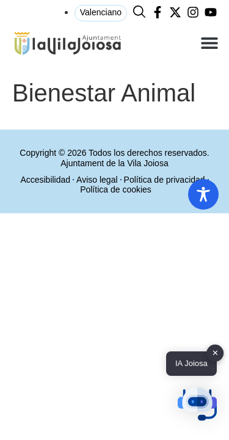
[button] (209, 43)
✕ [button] (215, 353)
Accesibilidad (45, 180)
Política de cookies (115, 189)
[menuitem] (101, 13)
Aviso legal (96, 180)
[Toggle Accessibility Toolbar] (203, 194)
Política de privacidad (164, 180)
